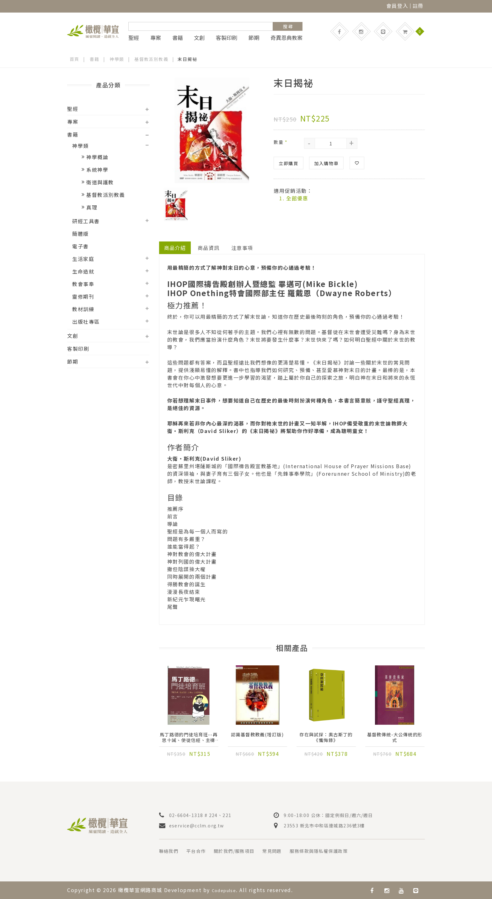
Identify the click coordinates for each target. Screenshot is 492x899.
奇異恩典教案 (286, 37)
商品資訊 (209, 248)
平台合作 (200, 851)
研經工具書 (86, 221)
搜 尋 (288, 26)
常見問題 (285, 851)
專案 (155, 37)
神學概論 (97, 157)
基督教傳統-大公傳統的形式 (395, 738)
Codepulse (226, 890)
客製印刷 (226, 37)
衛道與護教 (100, 182)
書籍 (177, 37)
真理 (91, 207)
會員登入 (397, 5)
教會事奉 (83, 284)
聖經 (133, 37)
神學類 (117, 59)
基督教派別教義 (152, 59)
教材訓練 (83, 309)
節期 (254, 37)
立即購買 (288, 163)
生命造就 (83, 271)
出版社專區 (86, 321)
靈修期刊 (83, 296)
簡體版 (80, 233)
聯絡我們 (170, 851)
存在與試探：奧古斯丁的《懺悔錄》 (326, 738)
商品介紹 (175, 248)
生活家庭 (83, 259)
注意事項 (243, 248)
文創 (199, 37)
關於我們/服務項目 (242, 851)
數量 (280, 141)
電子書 (80, 246)
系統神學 (97, 169)
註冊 (418, 5)
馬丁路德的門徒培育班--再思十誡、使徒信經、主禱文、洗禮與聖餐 (188, 738)
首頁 (74, 59)
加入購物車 (326, 163)
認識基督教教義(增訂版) (257, 738)
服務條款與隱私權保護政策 (337, 851)
